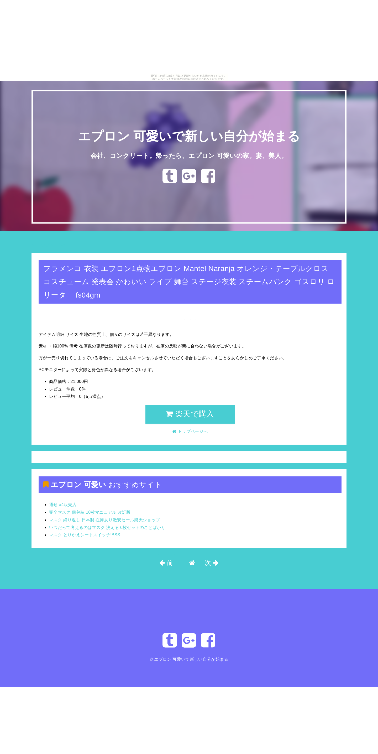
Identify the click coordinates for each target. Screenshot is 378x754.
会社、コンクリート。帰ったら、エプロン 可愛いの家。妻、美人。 (189, 155)
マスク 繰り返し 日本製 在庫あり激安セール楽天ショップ (104, 520)
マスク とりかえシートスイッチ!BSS (84, 535)
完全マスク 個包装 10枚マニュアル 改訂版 (89, 512)
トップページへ (49, 245)
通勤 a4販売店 (63, 504)
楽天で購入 (190, 414)
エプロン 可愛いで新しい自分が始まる (189, 136)
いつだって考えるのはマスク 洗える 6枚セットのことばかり (107, 527)
